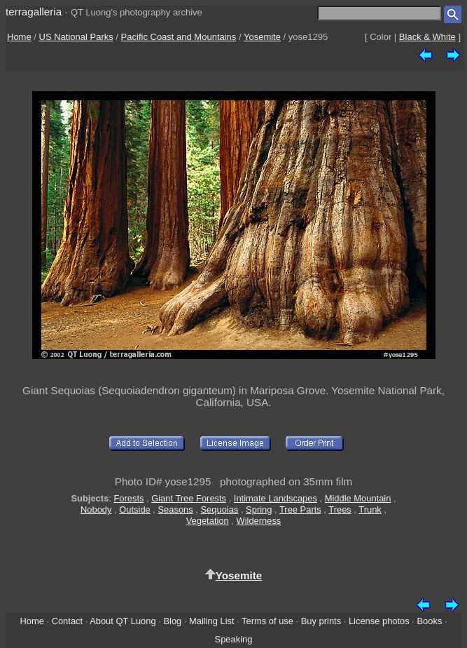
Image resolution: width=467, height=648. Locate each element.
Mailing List (212, 621)
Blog (172, 621)
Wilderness (258, 520)
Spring (259, 509)
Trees (339, 509)
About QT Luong (122, 621)
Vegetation (207, 520)
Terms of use (267, 621)
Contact (67, 621)
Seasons (175, 509)
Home (19, 37)
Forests (128, 498)
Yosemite (262, 37)
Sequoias (220, 509)
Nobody (96, 509)
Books (429, 621)
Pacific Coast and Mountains (179, 37)
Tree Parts (300, 509)
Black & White (427, 37)
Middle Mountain (358, 498)
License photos (379, 621)
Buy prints (321, 621)
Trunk (370, 509)
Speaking (234, 639)
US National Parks (76, 37)
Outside (134, 509)
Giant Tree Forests (188, 498)
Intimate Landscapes (275, 498)
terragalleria (34, 12)
